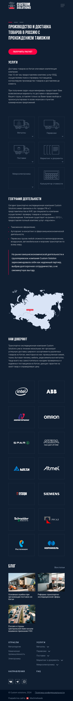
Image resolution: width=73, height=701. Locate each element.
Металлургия (14, 646)
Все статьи (59, 567)
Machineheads (36, 698)
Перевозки (51, 133)
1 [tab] (10, 22)
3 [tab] (21, 22)
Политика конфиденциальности (50, 692)
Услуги (40, 642)
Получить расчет (22, 52)
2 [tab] (16, 22)
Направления (16, 671)
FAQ (38, 671)
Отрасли (13, 642)
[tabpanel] (36, 35)
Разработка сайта (16, 698)
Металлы (21, 133)
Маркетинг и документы (51, 158)
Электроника (14, 658)
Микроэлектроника (21, 174)
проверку (34, 78)
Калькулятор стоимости (51, 184)
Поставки (21, 158)
